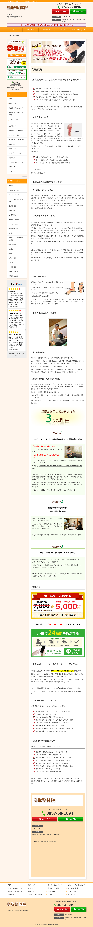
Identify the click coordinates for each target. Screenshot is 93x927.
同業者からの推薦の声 (16, 130)
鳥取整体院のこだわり (16, 108)
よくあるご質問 (14, 135)
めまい (11, 249)
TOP (14, 30)
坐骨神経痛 (12, 267)
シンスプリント (14, 194)
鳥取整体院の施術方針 (16, 139)
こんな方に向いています (16, 120)
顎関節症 (12, 210)
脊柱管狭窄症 (13, 244)
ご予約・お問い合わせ (78, 30)
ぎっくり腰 (12, 258)
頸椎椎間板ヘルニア (15, 190)
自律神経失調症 (14, 228)
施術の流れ (12, 144)
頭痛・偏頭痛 (13, 271)
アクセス (62, 30)
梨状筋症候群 (13, 276)
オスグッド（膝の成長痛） (16, 200)
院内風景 (12, 158)
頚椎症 (11, 185)
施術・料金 (30, 30)
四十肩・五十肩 (14, 219)
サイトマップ (13, 171)
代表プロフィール (15, 153)
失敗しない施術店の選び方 (16, 114)
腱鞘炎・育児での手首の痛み (16, 239)
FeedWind (24, 176)
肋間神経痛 (12, 206)
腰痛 (10, 253)
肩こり (11, 262)
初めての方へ (13, 103)
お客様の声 (46, 30)
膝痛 (10, 233)
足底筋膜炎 (12, 215)
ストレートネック (15, 224)
